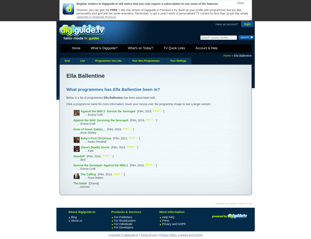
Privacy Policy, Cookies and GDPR (181, 235)
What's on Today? (140, 48)
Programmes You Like (108, 60)
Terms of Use (148, 235)
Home (76, 48)
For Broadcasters (125, 220)
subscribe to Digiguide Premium (96, 17)
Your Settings (178, 60)
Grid (67, 60)
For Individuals (123, 224)
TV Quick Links (174, 48)
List (82, 60)
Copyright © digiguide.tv (123, 235)
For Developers (123, 227)
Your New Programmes (146, 60)
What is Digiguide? (104, 48)
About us (76, 220)
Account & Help (207, 48)
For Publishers (123, 217)
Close (240, 2)
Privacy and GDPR (174, 224)
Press (166, 220)
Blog (74, 217)
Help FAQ (168, 217)
